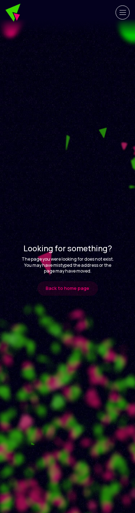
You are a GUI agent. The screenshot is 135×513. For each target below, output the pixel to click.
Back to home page (67, 288)
